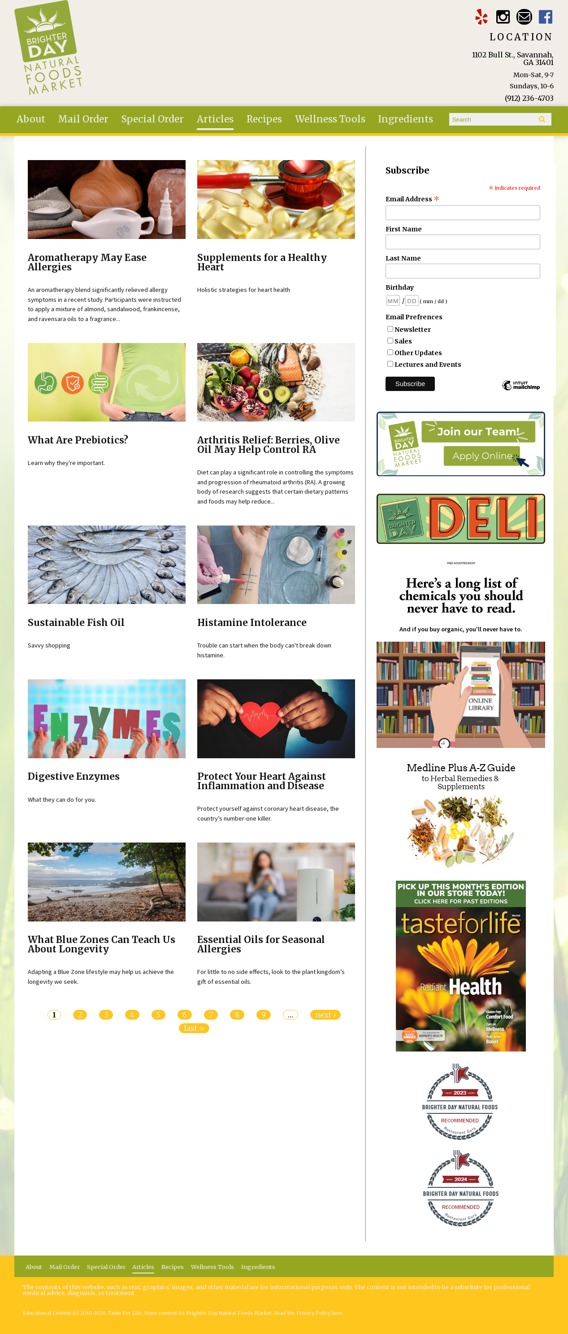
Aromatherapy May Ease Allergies (87, 262)
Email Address (413, 199)
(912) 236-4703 (529, 98)
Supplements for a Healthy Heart (262, 262)
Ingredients (405, 119)
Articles (215, 119)
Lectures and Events (428, 365)
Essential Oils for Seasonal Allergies (261, 944)
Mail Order (83, 119)
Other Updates (418, 353)
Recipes (264, 119)
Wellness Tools (330, 119)
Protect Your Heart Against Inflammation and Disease (261, 781)
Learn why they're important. (66, 463)
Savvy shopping (49, 645)
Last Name (403, 258)
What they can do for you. (62, 799)
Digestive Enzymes (74, 776)
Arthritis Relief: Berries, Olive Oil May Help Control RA (268, 445)
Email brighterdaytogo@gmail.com (524, 17)
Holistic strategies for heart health (243, 290)
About (31, 119)
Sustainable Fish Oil (76, 623)
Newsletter (413, 330)
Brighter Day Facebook (546, 17)
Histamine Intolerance (252, 623)
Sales (403, 341)
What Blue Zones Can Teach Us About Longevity (101, 944)
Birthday (400, 287)
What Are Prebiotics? (78, 440)
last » (194, 1028)
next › (325, 1014)
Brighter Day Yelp (481, 17)
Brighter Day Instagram (503, 17)
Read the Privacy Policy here (308, 1313)
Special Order (152, 119)
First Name (404, 229)
